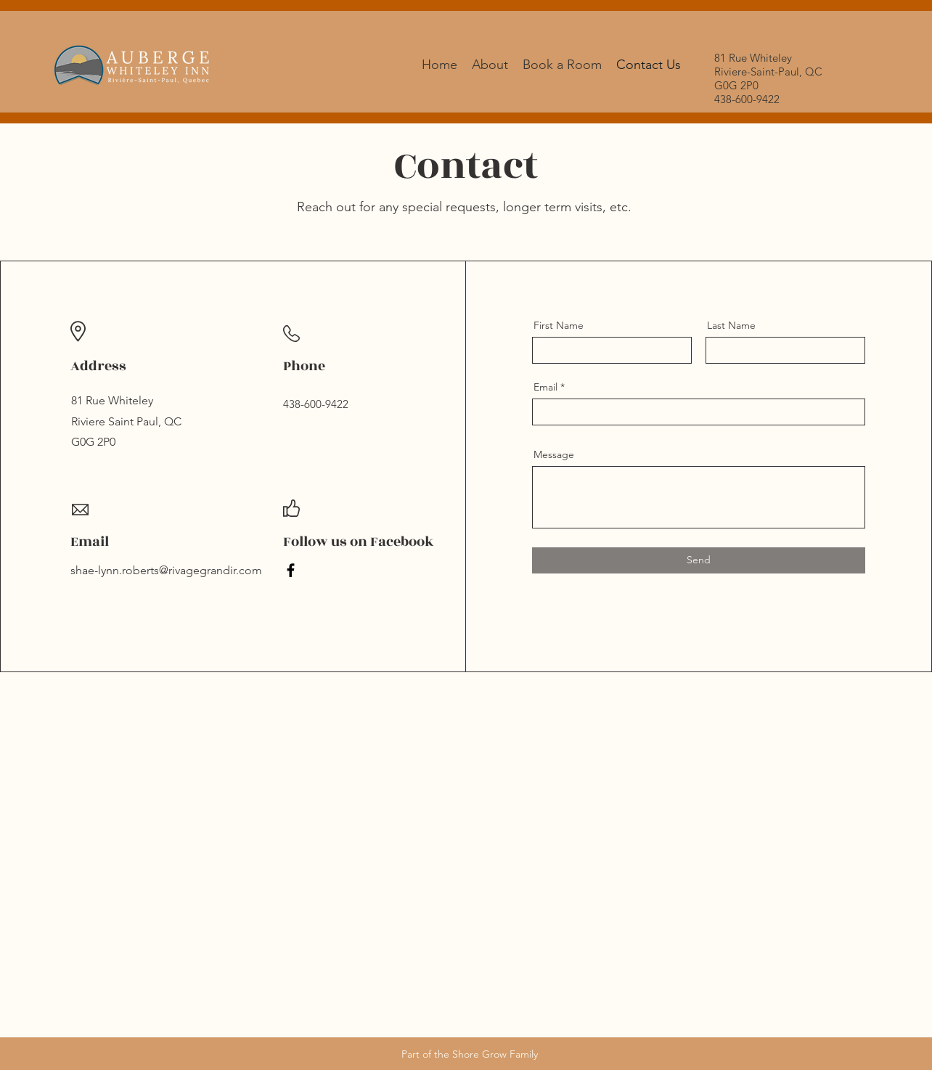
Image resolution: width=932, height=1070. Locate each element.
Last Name (731, 325)
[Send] (698, 560)
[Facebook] (291, 570)
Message (554, 454)
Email (545, 387)
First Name (559, 325)
